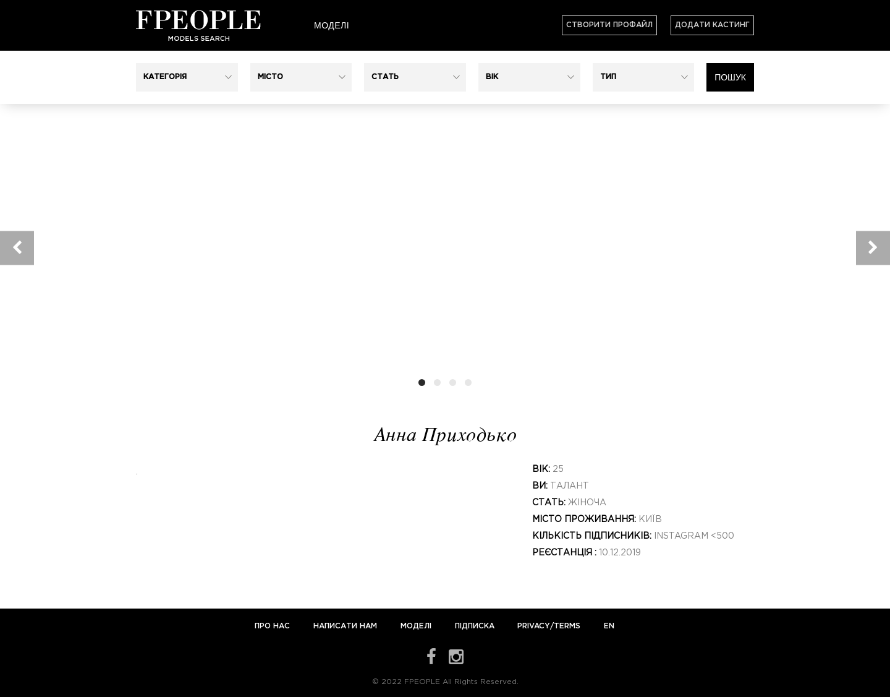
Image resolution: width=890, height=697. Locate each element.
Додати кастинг (712, 25)
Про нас (273, 626)
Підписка (474, 626)
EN (609, 626)
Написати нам (346, 626)
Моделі (331, 25)
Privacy (533, 626)
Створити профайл (609, 25)
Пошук (730, 77)
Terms (567, 626)
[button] (187, 77)
